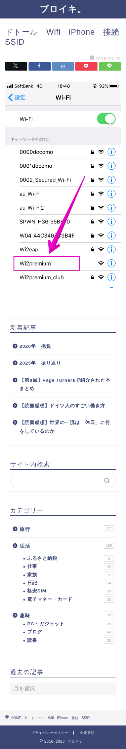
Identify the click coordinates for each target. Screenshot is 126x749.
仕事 (70, 566)
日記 (70, 583)
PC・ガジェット (70, 624)
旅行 (66, 528)
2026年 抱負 (35, 346)
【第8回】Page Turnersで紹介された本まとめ (65, 384)
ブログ (70, 632)
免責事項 (87, 733)
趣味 (66, 615)
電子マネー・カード (70, 599)
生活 (66, 545)
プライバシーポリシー (49, 733)
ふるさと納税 (70, 558)
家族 (70, 575)
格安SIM (70, 591)
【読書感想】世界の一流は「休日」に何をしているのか (64, 427)
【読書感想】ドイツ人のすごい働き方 (62, 405)
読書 (70, 640)
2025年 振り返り (40, 363)
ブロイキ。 (63, 8)
